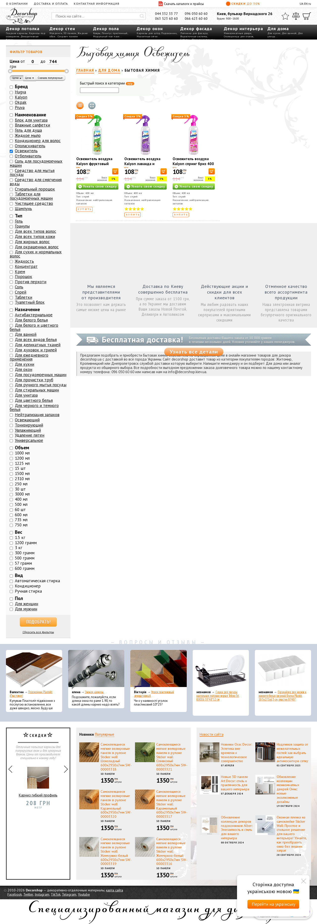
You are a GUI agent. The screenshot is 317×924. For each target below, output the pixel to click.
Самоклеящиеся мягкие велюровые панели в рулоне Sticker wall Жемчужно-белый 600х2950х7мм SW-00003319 (116, 851)
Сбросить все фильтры (38, 632)
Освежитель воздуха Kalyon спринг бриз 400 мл (193, 163)
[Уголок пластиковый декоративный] (158, 669)
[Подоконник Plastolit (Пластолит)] (34, 669)
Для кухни (274, 33)
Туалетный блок (30, 302)
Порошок (23, 276)
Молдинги (56, 33)
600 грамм (24, 568)
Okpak (20, 102)
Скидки (243, 3)
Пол (19, 598)
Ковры (97, 33)
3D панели (70, 33)
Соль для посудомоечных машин (36, 163)
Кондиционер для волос (38, 140)
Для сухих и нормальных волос (36, 254)
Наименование (30, 115)
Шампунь (23, 208)
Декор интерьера (243, 28)
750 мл (21, 525)
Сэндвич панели (68, 36)
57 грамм (23, 563)
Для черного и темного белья (34, 407)
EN (306, 3)
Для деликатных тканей (37, 344)
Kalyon (21, 97)
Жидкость (24, 261)
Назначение (27, 309)
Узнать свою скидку (100, 186)
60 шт (20, 509)
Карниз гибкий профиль (38, 779)
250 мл (21, 484)
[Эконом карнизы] (96, 669)
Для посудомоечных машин (40, 374)
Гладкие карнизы (17, 33)
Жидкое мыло (28, 135)
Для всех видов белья (36, 339)
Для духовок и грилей (36, 350)
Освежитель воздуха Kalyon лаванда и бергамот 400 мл (142, 163)
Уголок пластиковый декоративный (154, 694)
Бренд (21, 86)
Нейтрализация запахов (37, 414)
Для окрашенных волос (37, 247)
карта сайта (114, 890)
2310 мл (22, 478)
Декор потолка (22, 28)
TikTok (55, 894)
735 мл (21, 519)
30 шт (20, 489)
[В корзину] (115, 171)
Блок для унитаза (31, 120)
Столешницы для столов (238, 36)
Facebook (14, 894)
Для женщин (26, 603)
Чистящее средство (34, 203)
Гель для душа (28, 130)
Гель (19, 221)
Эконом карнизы (94, 692)
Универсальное (29, 440)
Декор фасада (196, 28)
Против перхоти (30, 281)
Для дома (278, 28)
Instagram (42, 894)
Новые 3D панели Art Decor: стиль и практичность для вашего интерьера (235, 782)
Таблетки (23, 297)
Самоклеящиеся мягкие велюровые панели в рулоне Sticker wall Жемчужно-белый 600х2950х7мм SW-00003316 (171, 851)
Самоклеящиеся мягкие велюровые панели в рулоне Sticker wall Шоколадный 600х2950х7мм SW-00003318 (116, 757)
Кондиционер (28, 586)
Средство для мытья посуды (32, 172)
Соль (19, 287)
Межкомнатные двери (237, 33)
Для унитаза (26, 395)
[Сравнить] (296, 16)
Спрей (20, 292)
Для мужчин (26, 609)
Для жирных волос (32, 241)
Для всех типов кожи (35, 236)
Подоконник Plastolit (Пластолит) (31, 694)
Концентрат (26, 266)
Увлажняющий (28, 430)
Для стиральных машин (37, 390)
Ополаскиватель (30, 146)
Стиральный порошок (35, 189)
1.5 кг (20, 537)
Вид (19, 575)
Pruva (20, 107)
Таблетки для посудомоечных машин (31, 196)
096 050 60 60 (196, 13)
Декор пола (106, 28)
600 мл (21, 514)
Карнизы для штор (148, 33)
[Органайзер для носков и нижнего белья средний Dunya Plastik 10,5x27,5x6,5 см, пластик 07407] (283, 669)
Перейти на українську (273, 904)
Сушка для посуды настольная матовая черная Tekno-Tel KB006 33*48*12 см (217, 696)
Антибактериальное (34, 315)
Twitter (28, 894)
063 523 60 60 (166, 18)
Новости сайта (211, 734)
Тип (18, 216)
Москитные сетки (147, 36)
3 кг (18, 547)
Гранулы (22, 226)
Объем (22, 448)
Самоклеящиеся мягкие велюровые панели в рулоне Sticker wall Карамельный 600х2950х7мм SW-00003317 (171, 804)
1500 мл (22, 473)
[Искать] (142, 16)
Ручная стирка (28, 591)
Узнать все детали (194, 351)
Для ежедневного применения (29, 357)
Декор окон (150, 28)
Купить (85, 209)
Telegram (69, 894)
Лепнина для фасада (194, 33)
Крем (20, 271)
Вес (18, 532)
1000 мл (22, 453)
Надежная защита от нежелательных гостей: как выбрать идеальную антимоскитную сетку (292, 752)
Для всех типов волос (35, 231)
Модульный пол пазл (106, 36)
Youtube (84, 894)
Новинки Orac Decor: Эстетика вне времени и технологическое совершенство (236, 752)
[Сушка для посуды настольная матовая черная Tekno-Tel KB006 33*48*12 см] (221, 669)
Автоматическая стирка (37, 580)
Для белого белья (31, 320)
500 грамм (24, 558)
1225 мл (22, 463)
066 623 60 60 (196, 18)
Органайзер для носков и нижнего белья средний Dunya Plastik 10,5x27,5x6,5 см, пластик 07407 (282, 696)
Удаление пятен (29, 435)
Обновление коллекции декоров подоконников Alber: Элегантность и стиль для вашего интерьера (236, 827)
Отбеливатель (28, 156)
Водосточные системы (193, 36)
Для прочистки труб (34, 380)
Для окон (23, 369)
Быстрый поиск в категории (107, 83)
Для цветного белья (34, 400)
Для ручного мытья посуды (40, 384)
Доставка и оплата (51, 3)
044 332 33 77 (166, 13)
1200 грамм (26, 542)
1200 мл (22, 458)
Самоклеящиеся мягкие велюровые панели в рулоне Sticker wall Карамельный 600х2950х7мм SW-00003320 (116, 804)
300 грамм (24, 553)
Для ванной (289, 33)
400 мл (21, 499)
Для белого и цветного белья (34, 327)
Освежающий (27, 420)
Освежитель (26, 150)
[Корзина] (307, 16)
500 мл (21, 504)
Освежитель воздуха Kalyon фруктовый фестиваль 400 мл (94, 163)
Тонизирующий (29, 425)
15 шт (20, 468)
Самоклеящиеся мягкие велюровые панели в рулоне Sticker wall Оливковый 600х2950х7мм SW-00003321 (171, 757)
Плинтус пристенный (115, 33)
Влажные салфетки (32, 125)
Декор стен (62, 28)
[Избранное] (285, 16)
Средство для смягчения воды (36, 182)
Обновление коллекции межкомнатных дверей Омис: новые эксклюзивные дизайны (288, 789)
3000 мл (22, 494)
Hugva (20, 92)
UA (301, 3)
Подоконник (169, 33)
